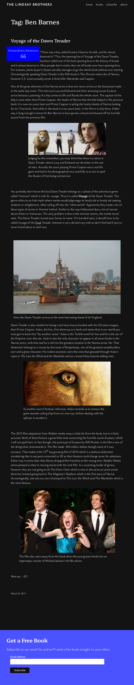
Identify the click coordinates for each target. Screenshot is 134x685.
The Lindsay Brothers (29, 4)
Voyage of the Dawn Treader (40, 40)
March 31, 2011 (18, 593)
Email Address (17, 656)
